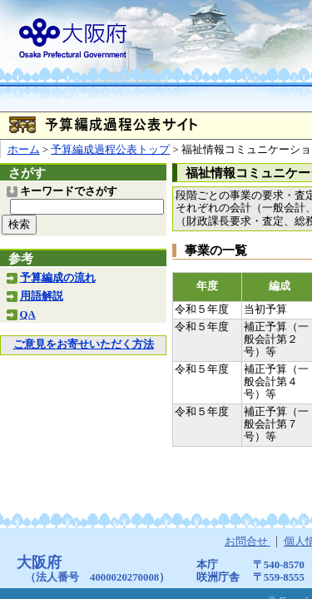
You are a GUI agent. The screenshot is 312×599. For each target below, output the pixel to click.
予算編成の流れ (58, 278)
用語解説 (41, 296)
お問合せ (247, 541)
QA (28, 314)
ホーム (23, 150)
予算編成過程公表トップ (110, 150)
